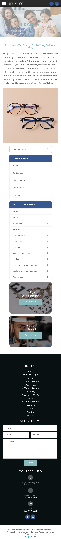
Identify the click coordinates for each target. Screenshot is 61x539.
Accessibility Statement (18, 532)
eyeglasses (17, 241)
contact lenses (19, 235)
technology (18, 277)
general (16, 211)
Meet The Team (19, 180)
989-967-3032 (30, 511)
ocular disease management (25, 271)
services (16, 229)
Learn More (31, 301)
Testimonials (18, 188)
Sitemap (50, 532)
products (16, 259)
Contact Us (17, 195)
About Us (16, 165)
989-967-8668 (30, 497)
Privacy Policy (37, 532)
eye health (17, 247)
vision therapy (19, 223)
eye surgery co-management (25, 265)
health (15, 217)
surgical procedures (21, 253)
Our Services (18, 173)
